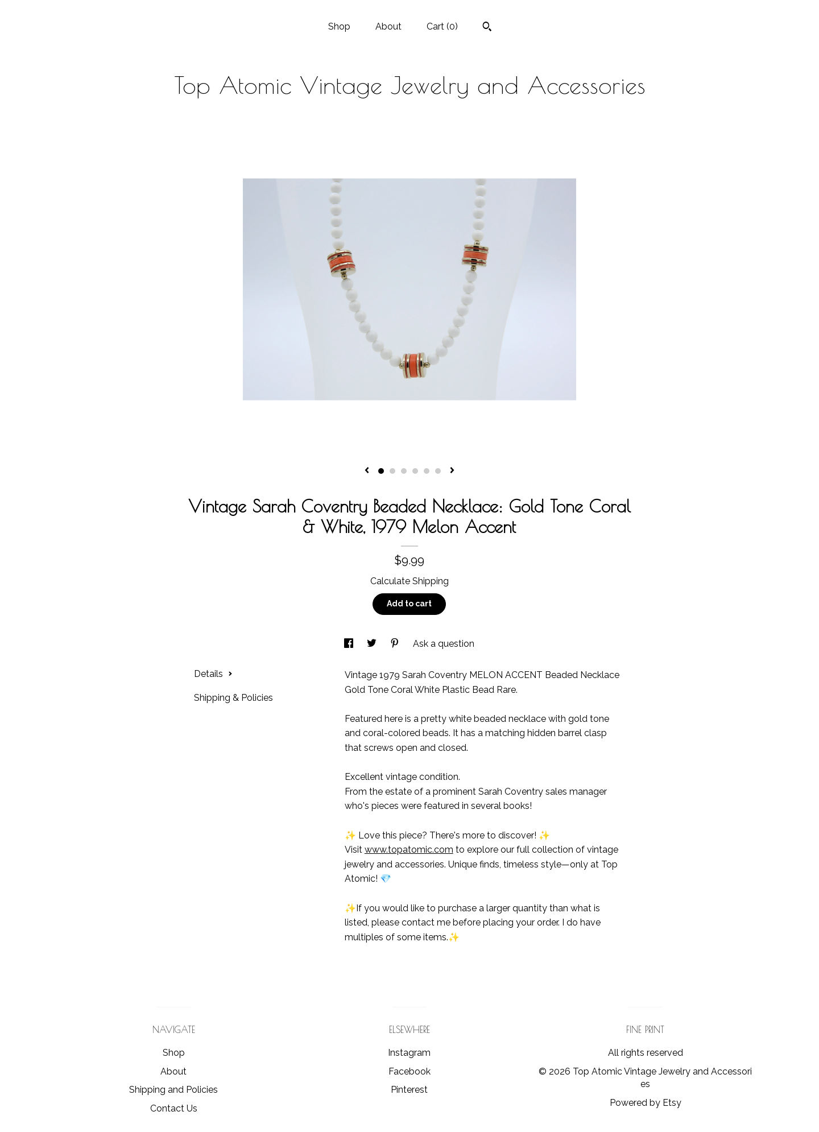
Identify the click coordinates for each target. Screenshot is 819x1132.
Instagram (409, 1052)
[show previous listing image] (367, 471)
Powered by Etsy (645, 1102)
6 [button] (438, 471)
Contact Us (173, 1108)
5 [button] (426, 471)
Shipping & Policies (233, 697)
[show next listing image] (452, 471)
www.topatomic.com (409, 849)
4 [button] (415, 471)
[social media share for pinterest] (396, 643)
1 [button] (381, 471)
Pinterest (409, 1089)
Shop (339, 26)
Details (213, 673)
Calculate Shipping (409, 581)
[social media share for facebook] (349, 643)
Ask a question (443, 643)
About (388, 26)
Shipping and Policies (173, 1089)
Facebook (409, 1071)
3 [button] (404, 471)
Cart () (442, 26)
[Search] (487, 28)
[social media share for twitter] (373, 643)
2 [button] (392, 471)
